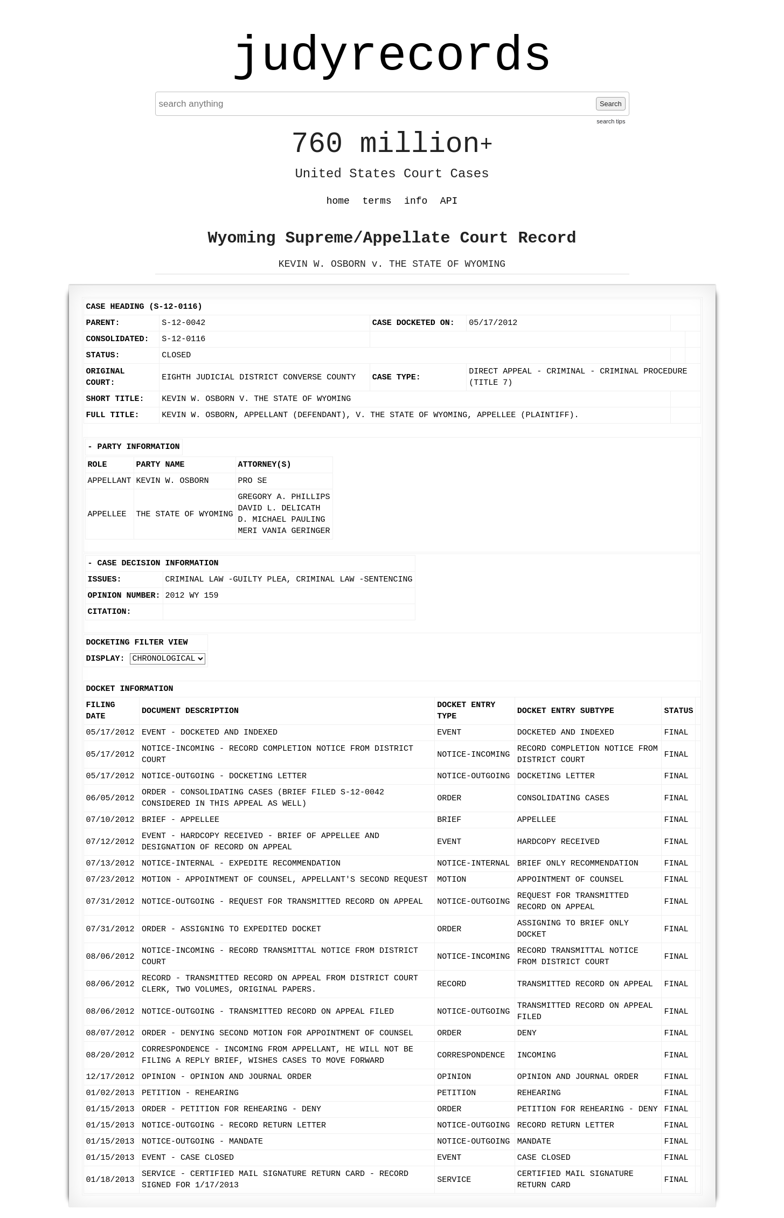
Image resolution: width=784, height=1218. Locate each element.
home (338, 201)
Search (611, 104)
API (448, 201)
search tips (610, 121)
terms (377, 201)
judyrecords (392, 56)
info (415, 201)
